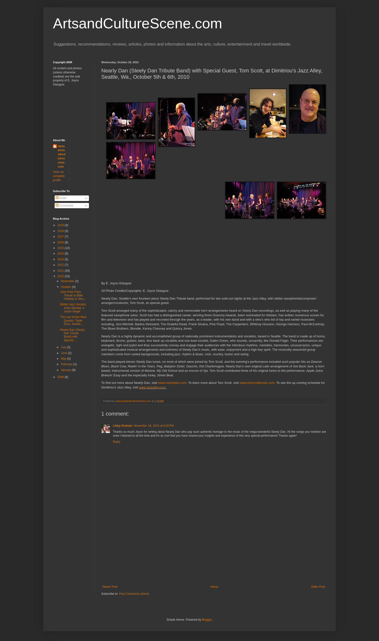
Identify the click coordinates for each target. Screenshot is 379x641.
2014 (61, 253)
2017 (61, 236)
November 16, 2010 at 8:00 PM (154, 425)
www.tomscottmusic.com (257, 383)
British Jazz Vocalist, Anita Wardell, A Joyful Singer (73, 308)
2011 (61, 270)
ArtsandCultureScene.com (137, 23)
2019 (61, 225)
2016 (61, 242)
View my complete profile (59, 176)
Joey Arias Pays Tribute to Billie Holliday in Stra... (73, 295)
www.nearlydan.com (172, 383)
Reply (116, 441)
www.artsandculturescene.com (62, 156)
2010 (61, 276)
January (66, 370)
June (64, 353)
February (67, 364)
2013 (61, 259)
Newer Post (109, 586)
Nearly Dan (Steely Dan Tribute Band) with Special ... (72, 335)
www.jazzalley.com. (152, 387)
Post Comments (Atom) (134, 593)
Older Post (318, 586)
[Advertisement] (213, 548)
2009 (61, 377)
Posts (61, 198)
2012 (61, 265)
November (68, 281)
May (64, 358)
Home (214, 586)
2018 (61, 231)
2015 (61, 248)
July (64, 347)
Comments (64, 205)
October (66, 287)
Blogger (207, 619)
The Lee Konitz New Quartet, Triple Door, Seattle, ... (73, 320)
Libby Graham (122, 425)
